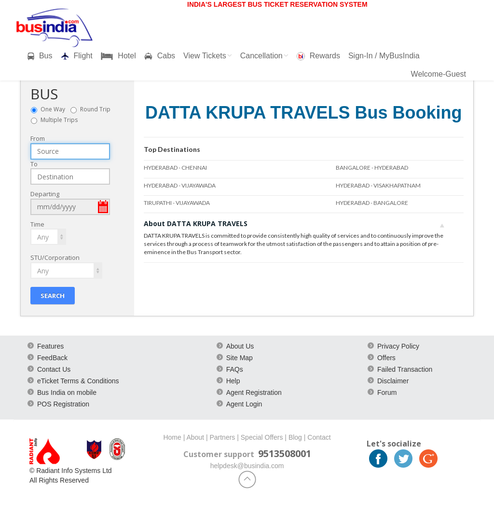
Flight (77, 56)
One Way (55, 109)
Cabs (159, 56)
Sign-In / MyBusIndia (384, 56)
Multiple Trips (59, 120)
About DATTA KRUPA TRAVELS (294, 223)
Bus (40, 56)
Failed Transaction (404, 369)
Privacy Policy (398, 346)
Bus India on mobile (66, 392)
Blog (295, 437)
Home (172, 437)
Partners (222, 437)
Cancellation (264, 56)
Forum (387, 392)
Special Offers (262, 437)
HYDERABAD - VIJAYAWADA (180, 185)
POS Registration (63, 404)
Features (50, 346)
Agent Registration (254, 392)
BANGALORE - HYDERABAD (372, 167)
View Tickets (207, 56)
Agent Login (244, 404)
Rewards (318, 56)
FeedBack (52, 358)
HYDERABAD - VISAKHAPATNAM (378, 185)
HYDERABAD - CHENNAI (175, 167)
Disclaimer (393, 381)
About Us (240, 346)
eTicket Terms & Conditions (78, 381)
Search (53, 295)
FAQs (234, 369)
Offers (386, 358)
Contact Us (53, 369)
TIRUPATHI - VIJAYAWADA (177, 202)
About (195, 437)
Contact (318, 437)
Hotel (118, 56)
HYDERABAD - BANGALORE (372, 202)
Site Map (239, 358)
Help (233, 381)
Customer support (218, 454)
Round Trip (97, 109)
